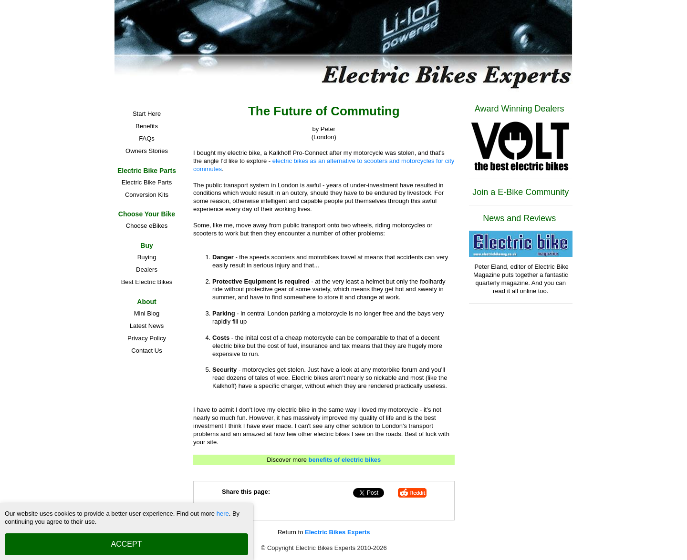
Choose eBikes (146, 225)
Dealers (146, 269)
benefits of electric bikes (345, 459)
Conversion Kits (146, 194)
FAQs (147, 138)
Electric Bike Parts (147, 182)
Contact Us (146, 350)
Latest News (147, 325)
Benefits (146, 126)
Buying (146, 257)
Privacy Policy (146, 338)
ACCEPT (126, 544)
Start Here (147, 113)
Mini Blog (146, 313)
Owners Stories (146, 150)
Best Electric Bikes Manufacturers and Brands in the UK (146, 283)
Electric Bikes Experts (337, 532)
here (223, 513)
